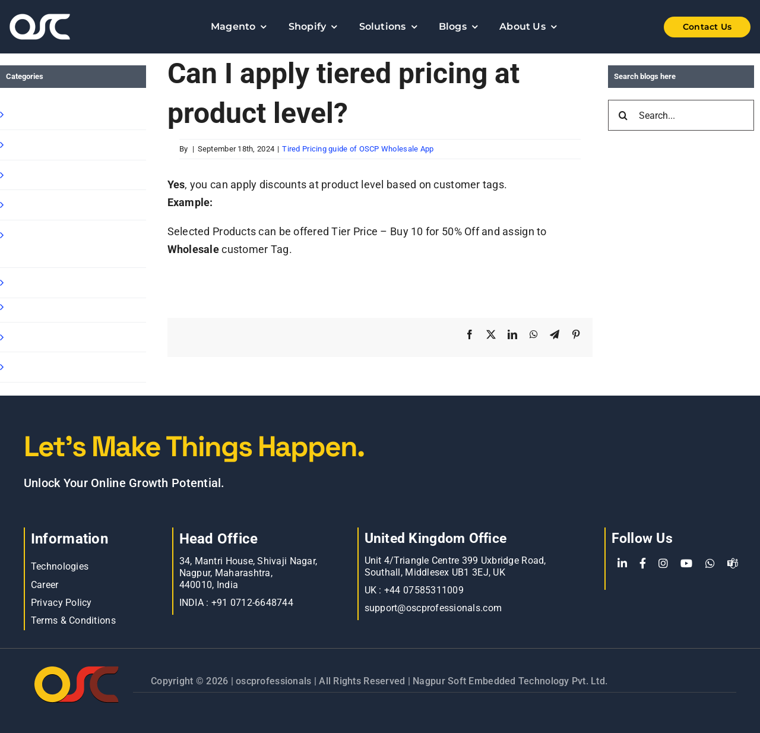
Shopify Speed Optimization (42, 244)
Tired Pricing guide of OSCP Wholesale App (357, 148)
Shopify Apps (39, 144)
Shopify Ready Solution (63, 204)
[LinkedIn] (622, 564)
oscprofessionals (275, 681)
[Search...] (681, 115)
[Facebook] (642, 564)
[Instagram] (663, 564)
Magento (29, 282)
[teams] (732, 564)
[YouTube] (686, 564)
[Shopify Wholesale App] (688, 27)
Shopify (25, 114)
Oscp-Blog (31, 367)
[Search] (623, 115)
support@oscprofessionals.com (433, 608)
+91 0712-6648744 (252, 602)
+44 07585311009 (424, 590)
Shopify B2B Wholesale (63, 175)
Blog (17, 307)
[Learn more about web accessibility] (71, 27)
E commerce (38, 337)
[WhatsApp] (710, 564)
